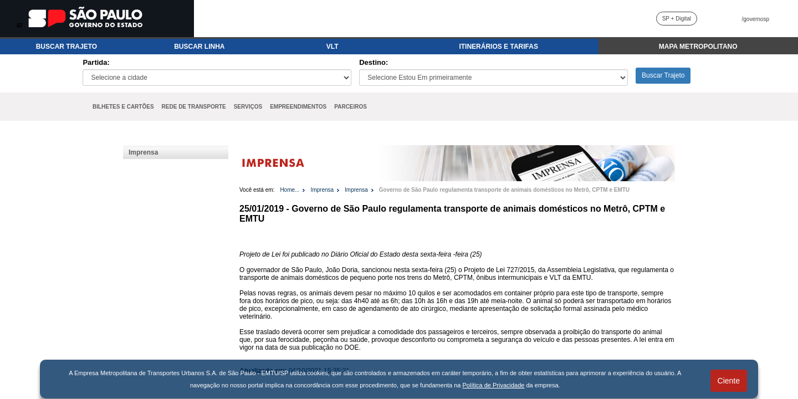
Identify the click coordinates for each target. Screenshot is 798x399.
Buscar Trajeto (663, 75)
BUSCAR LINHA (199, 46)
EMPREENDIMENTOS (298, 107)
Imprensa (143, 152)
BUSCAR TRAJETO (66, 46)
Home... (289, 190)
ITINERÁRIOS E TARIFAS (498, 46)
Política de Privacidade (494, 385)
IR (19, 26)
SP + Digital (676, 19)
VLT (332, 46)
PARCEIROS (350, 107)
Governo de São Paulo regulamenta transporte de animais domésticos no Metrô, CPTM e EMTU (504, 190)
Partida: (96, 62)
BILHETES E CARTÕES (123, 107)
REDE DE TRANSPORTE (194, 107)
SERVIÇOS (248, 107)
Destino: (373, 62)
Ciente (729, 380)
